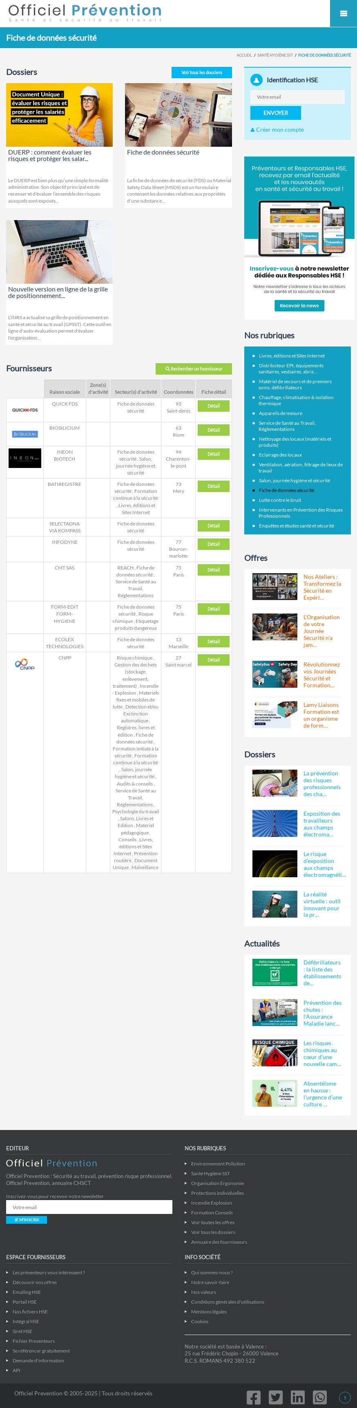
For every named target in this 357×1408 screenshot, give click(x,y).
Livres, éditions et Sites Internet (133, 846)
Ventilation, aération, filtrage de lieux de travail (301, 467)
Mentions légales (209, 1312)
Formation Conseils (212, 1212)
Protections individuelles (217, 1193)
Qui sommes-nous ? (212, 1272)
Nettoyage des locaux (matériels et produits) (295, 442)
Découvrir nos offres (35, 1282)
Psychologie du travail (135, 811)
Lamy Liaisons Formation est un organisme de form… (321, 715)
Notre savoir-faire (210, 1282)
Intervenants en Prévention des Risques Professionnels (301, 513)
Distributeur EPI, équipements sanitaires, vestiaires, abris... (291, 368)
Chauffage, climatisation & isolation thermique (296, 400)
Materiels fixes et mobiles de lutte (136, 700)
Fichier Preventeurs (34, 1341)
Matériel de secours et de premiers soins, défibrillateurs (295, 384)
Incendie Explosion (211, 1203)
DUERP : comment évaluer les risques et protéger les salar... (49, 155)
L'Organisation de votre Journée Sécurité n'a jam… (321, 631)
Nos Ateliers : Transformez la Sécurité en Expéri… (322, 587)
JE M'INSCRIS (26, 1219)
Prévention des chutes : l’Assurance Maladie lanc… (322, 1013)
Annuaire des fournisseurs (219, 1242)
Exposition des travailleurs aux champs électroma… (321, 824)
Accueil (244, 55)
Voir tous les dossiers (201, 72)
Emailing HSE (27, 1292)
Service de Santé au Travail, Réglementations (136, 588)
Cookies (199, 1321)
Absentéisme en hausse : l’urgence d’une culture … (322, 1094)
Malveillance (145, 867)
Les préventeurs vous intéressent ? (49, 1272)
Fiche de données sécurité (163, 152)
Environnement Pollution (218, 1164)
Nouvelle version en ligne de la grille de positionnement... (58, 292)
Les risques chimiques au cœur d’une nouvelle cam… (322, 1053)
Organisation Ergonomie (217, 1183)
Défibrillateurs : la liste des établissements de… (322, 972)
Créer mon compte (277, 129)
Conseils (127, 839)
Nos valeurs (203, 1292)
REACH (125, 568)
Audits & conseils (135, 784)
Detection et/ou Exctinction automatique (139, 714)
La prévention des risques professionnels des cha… (322, 783)
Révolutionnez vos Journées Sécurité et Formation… (321, 675)
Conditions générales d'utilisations (227, 1302)
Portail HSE (25, 1302)
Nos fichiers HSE (30, 1312)
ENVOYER (275, 113)
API (16, 1370)
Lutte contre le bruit (280, 500)
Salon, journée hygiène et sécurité (135, 466)
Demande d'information (38, 1360)
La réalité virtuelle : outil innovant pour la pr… (322, 904)
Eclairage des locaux (280, 455)
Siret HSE (22, 1331)
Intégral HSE (26, 1321)
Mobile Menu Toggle (343, 13)
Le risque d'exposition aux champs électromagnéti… (324, 864)
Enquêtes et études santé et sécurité (296, 526)
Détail (214, 405)
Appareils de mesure (280, 413)
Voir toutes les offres (212, 1222)
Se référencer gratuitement (41, 1351)
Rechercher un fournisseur (193, 368)
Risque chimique (134, 658)
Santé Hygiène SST (275, 55)
